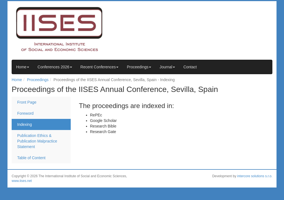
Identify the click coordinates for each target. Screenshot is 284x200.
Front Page (26, 102)
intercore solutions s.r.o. (254, 176)
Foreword (25, 113)
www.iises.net (22, 181)
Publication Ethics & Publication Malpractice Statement (37, 141)
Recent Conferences (99, 67)
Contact (190, 67)
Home (22, 67)
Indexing (24, 124)
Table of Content (31, 158)
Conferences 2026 (54, 67)
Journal (167, 67)
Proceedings (139, 67)
